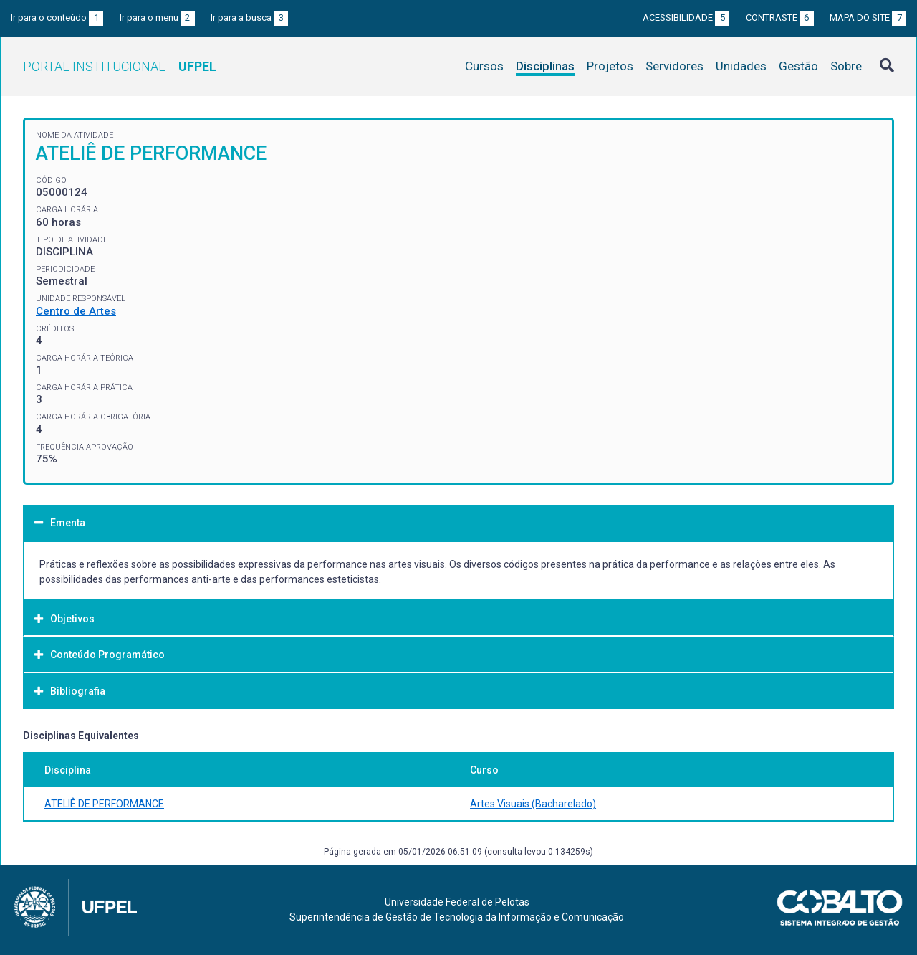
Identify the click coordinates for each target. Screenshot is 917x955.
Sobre (846, 66)
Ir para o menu (157, 17)
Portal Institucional (119, 66)
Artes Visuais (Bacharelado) (533, 803)
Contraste (780, 17)
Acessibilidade (686, 17)
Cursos (484, 66)
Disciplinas (545, 66)
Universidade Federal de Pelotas (457, 902)
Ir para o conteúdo (57, 17)
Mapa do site (868, 17)
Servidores (674, 66)
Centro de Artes (76, 311)
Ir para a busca (249, 17)
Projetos (610, 66)
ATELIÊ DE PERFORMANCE (104, 803)
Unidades (741, 66)
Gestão (798, 66)
